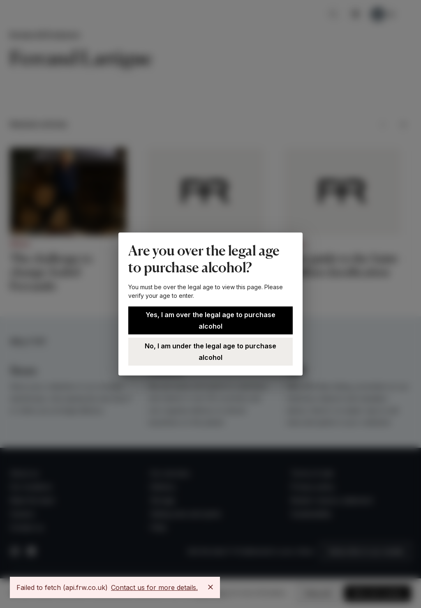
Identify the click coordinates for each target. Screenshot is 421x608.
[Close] (210, 587)
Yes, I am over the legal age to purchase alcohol (210, 320)
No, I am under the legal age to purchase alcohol (210, 352)
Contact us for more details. (154, 587)
